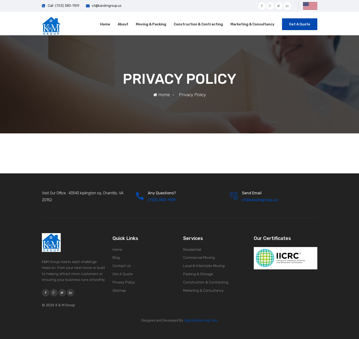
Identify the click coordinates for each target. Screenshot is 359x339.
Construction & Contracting (198, 24)
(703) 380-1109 (162, 200)
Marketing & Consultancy (252, 24)
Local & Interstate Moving (204, 266)
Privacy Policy (124, 282)
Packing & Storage (198, 274)
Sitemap (119, 290)
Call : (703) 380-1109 (63, 6)
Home (105, 24)
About (123, 24)
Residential (192, 249)
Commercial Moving (199, 257)
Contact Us (122, 266)
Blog (116, 257)
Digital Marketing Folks (200, 321)
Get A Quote (299, 24)
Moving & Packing (151, 24)
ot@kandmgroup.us (106, 6)
